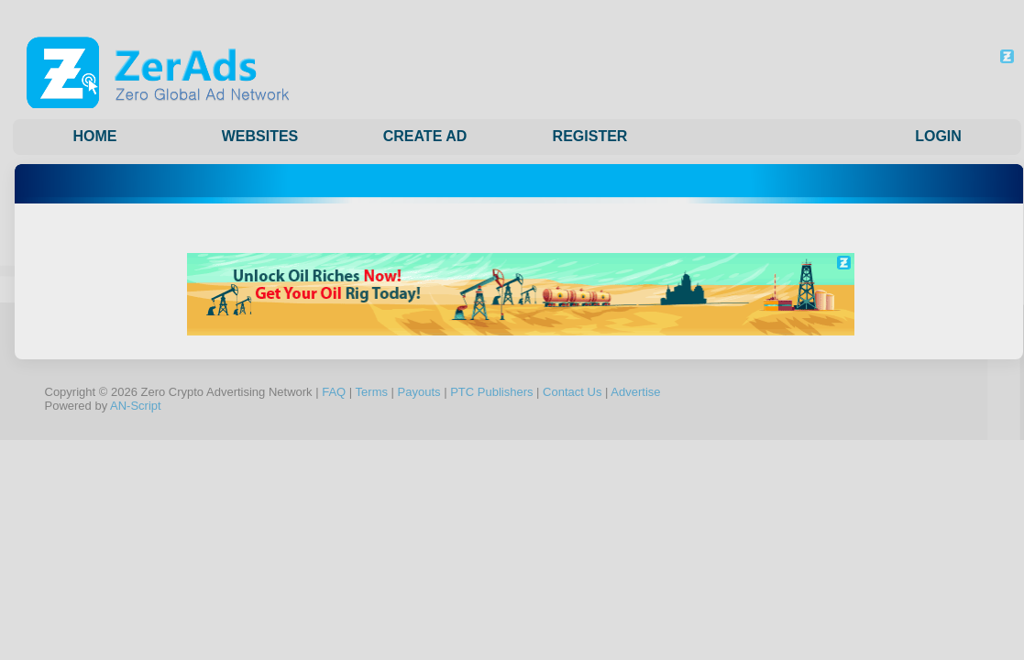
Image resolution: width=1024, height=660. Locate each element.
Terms (372, 392)
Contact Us (572, 392)
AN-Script (135, 405)
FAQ (334, 392)
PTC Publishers (491, 392)
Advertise (635, 392)
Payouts (419, 392)
